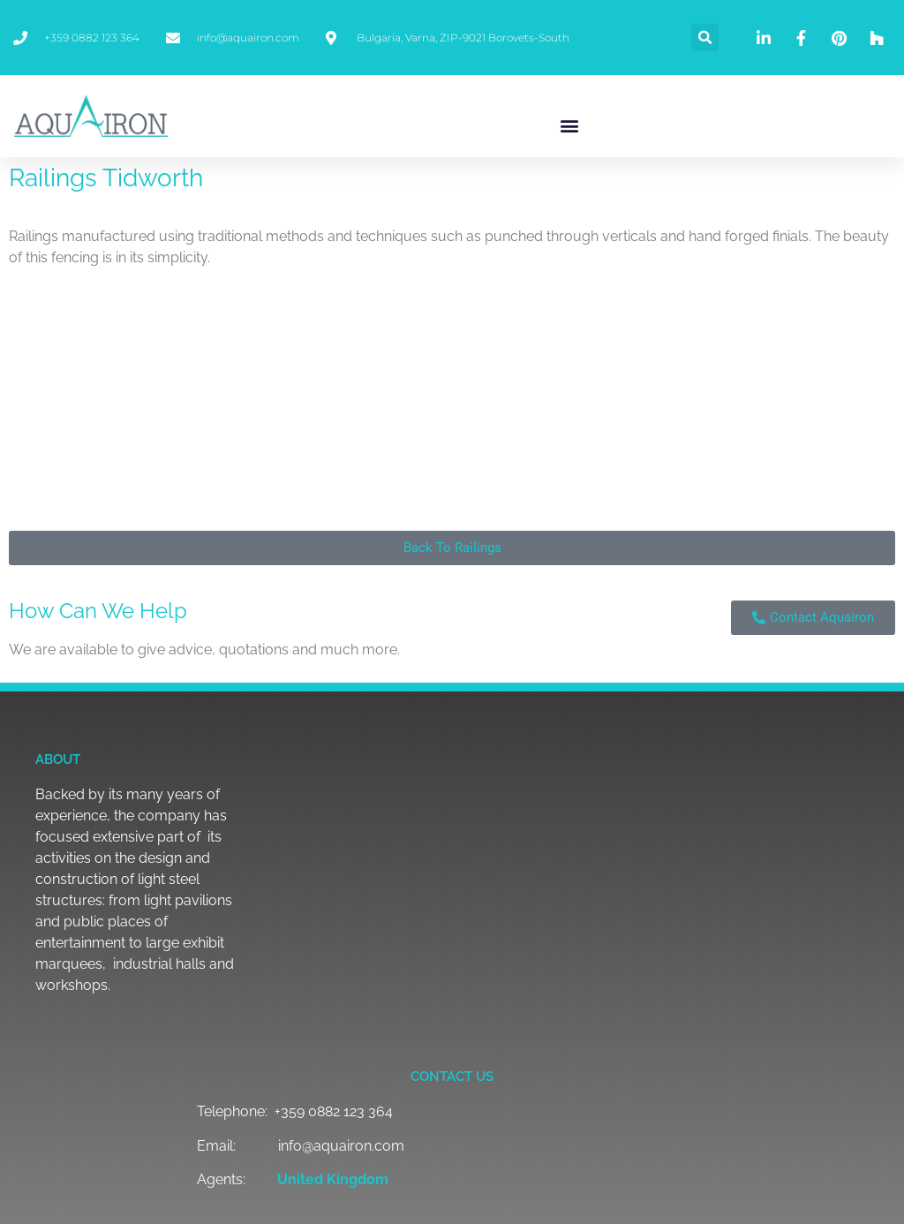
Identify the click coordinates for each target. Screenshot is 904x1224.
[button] (705, 37)
